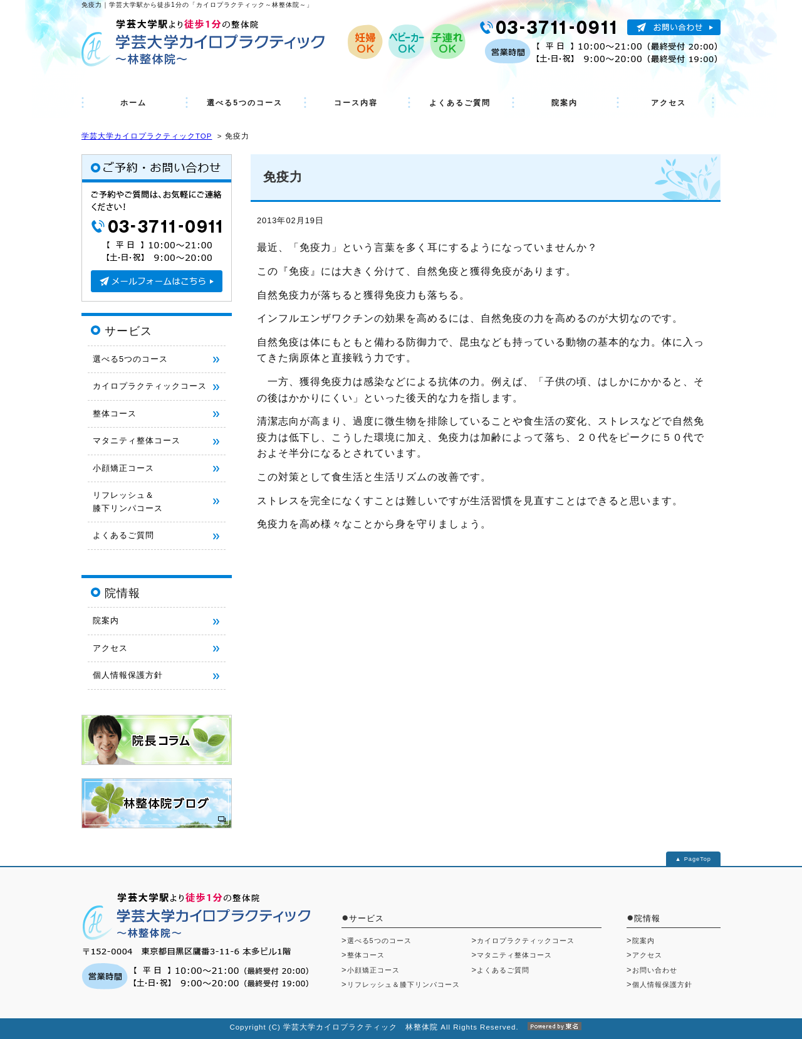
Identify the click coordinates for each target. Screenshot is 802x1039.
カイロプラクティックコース (150, 386)
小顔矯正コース (123, 468)
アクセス (668, 102)
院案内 (564, 102)
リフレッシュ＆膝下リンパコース (403, 984)
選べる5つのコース (245, 102)
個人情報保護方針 (128, 675)
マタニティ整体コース (136, 440)
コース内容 (356, 102)
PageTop (697, 859)
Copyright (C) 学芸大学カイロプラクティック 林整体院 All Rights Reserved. (400, 1027)
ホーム (133, 102)
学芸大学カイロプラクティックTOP (146, 136)
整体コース (115, 413)
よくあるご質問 (460, 102)
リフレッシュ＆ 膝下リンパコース (128, 501)
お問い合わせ (654, 970)
